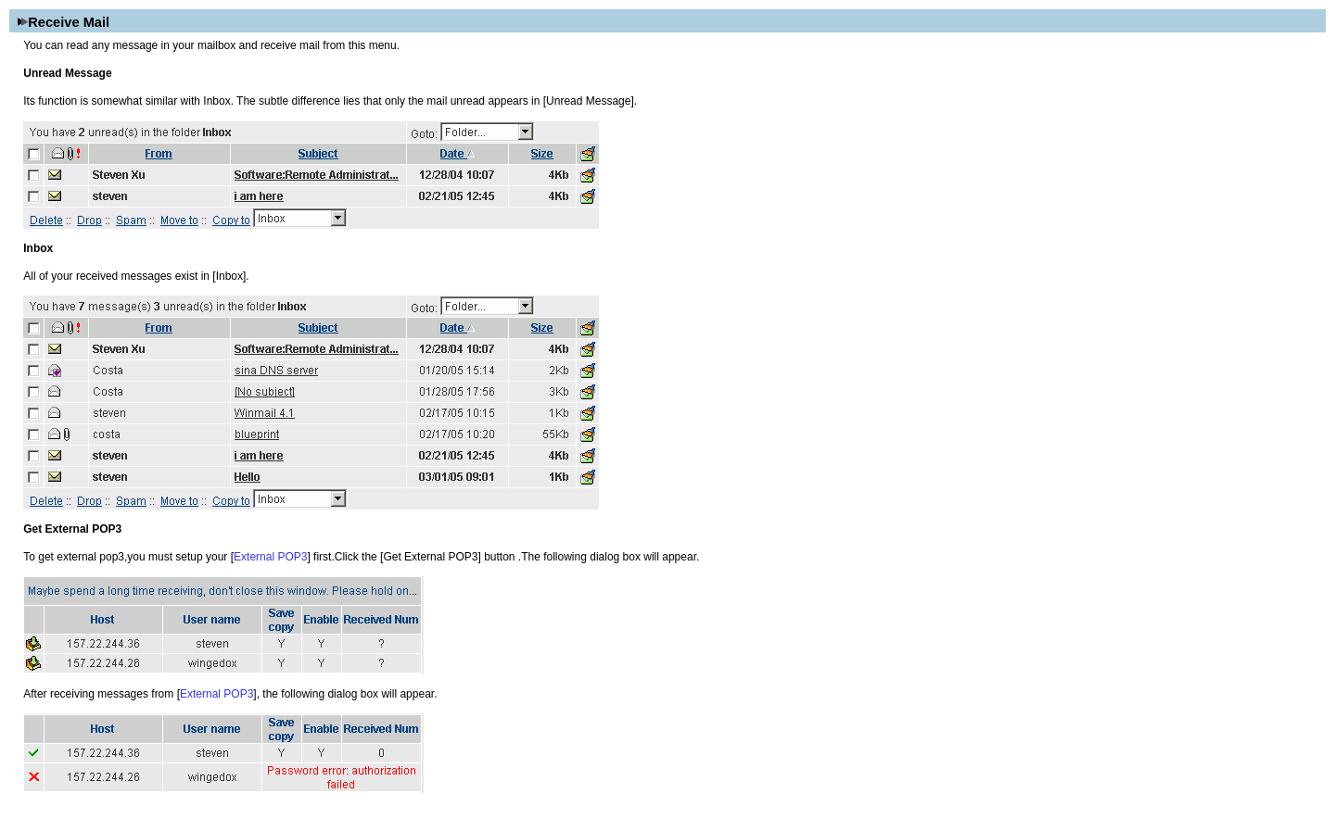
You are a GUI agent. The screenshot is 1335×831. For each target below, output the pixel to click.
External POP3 (270, 556)
